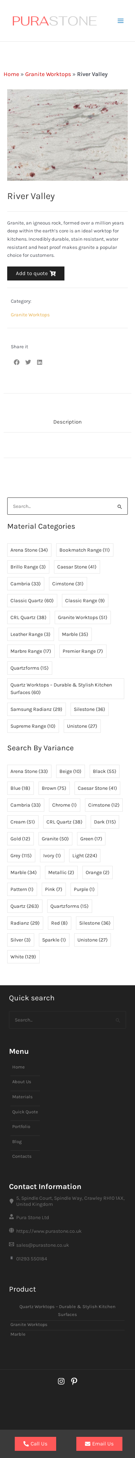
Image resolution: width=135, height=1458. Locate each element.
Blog (17, 1141)
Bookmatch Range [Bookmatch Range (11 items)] (84, 550)
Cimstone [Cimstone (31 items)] (68, 584)
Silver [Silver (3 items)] (20, 940)
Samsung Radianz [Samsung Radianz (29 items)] (36, 709)
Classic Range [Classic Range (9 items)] (85, 601)
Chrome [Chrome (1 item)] (64, 805)
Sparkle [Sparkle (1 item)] (54, 940)
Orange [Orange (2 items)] (97, 872)
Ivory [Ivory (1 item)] (52, 856)
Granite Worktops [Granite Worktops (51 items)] (82, 617)
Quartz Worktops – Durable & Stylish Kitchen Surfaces (67, 1310)
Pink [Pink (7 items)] (53, 889)
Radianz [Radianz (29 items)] (25, 923)
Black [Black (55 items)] (104, 771)
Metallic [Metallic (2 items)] (61, 872)
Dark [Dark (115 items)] (105, 822)
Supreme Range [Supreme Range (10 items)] (32, 726)
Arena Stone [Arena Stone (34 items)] (29, 550)
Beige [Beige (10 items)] (70, 771)
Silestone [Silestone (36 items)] (89, 709)
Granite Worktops (48, 74)
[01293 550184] (67, 1259)
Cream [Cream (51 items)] (22, 822)
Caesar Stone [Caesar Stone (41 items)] (76, 567)
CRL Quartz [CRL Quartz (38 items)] (28, 617)
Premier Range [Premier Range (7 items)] (83, 651)
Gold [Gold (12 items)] (20, 839)
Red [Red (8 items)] (59, 923)
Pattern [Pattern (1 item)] (21, 889)
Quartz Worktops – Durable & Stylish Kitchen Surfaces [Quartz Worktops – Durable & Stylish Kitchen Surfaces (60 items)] (61, 688)
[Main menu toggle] (120, 20)
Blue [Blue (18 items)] (20, 788)
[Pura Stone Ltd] (67, 1218)
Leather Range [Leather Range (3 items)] (30, 634)
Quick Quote (25, 1111)
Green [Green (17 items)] (91, 839)
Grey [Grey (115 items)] (21, 856)
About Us (21, 1081)
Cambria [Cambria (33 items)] (25, 584)
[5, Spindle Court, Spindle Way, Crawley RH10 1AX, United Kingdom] (67, 1201)
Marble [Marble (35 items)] (75, 634)
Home (11, 74)
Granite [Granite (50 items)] (55, 839)
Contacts (22, 1156)
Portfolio (21, 1126)
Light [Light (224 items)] (84, 856)
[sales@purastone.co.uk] (67, 1245)
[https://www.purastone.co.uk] (67, 1231)
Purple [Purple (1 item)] (84, 889)
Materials (22, 1096)
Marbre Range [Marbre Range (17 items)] (30, 651)
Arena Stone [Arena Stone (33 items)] (29, 771)
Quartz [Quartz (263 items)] (24, 906)
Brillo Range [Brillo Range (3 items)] (28, 567)
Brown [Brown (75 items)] (54, 788)
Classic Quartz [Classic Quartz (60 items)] (32, 601)
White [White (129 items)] (23, 957)
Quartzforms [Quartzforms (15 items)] (29, 668)
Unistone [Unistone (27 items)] (82, 726)
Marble (18, 1334)
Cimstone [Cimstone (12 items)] (104, 805)
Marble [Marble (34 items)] (23, 872)
